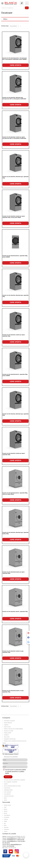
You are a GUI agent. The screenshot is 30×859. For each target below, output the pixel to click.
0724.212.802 (21, 841)
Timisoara (6, 829)
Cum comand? (7, 792)
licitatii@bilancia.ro (11, 839)
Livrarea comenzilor (9, 796)
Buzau (5, 813)
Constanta (6, 817)
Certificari (6, 735)
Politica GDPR (7, 732)
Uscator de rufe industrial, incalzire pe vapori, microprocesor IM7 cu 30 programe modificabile (14, 137)
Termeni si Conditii (8, 730)
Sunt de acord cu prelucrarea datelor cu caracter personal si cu (15, 771)
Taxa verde (6, 737)
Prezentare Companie (9, 720)
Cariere (6, 784)
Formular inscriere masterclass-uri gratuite (14, 779)
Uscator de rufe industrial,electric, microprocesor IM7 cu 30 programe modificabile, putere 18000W (14, 58)
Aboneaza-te (8, 776)
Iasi (5, 823)
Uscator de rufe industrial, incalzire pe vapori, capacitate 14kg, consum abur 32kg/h (13, 217)
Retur (5, 798)
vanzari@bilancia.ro (12, 838)
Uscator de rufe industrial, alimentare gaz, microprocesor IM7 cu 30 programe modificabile (14, 98)
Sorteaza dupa (4, 26)
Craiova (6, 819)
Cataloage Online (8, 790)
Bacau (5, 809)
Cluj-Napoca (7, 815)
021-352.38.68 (6, 843)
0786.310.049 (20, 839)
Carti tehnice (7, 788)
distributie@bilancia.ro (16, 844)
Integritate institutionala (9, 739)
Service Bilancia (8, 722)
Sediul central (7, 805)
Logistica (6, 724)
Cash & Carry (7, 726)
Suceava (6, 827)
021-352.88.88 (10, 846)
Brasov (5, 811)
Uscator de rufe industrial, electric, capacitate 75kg (15, 611)
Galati (5, 821)
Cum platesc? (7, 794)
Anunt (5, 800)
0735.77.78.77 (21, 838)
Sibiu (5, 825)
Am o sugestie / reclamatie (10, 781)
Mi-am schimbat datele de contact (12, 786)
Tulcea (5, 831)
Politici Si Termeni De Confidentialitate (13, 728)
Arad (5, 807)
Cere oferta (15, 65)
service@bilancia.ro (12, 841)
